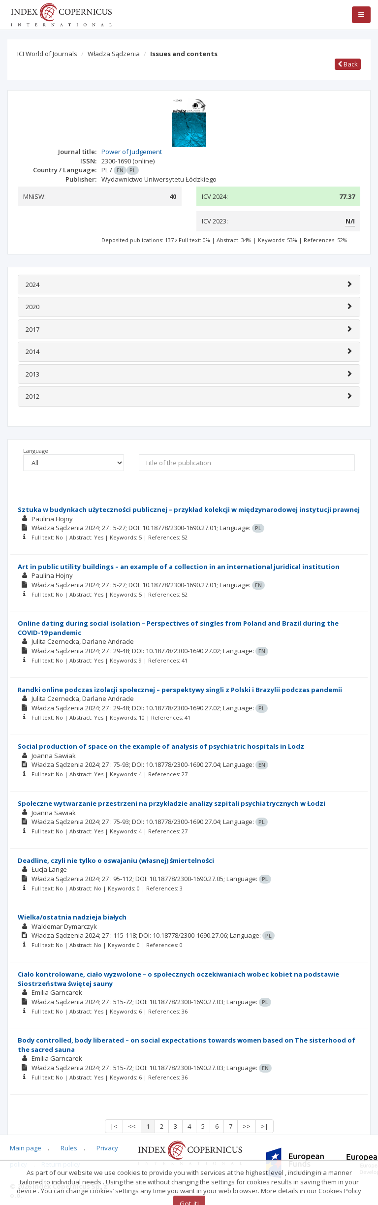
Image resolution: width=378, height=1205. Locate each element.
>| (264, 1126)
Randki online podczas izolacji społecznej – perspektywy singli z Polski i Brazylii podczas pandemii (180, 689)
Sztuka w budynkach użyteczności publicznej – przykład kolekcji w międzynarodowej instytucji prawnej (189, 509)
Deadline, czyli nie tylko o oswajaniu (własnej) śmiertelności (116, 860)
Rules (69, 1147)
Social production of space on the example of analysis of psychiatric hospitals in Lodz (161, 746)
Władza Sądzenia (114, 53)
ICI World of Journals (47, 53)
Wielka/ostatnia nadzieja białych (72, 917)
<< (132, 1126)
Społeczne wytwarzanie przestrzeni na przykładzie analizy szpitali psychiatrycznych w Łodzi (171, 803)
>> (247, 1126)
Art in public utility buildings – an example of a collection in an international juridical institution (179, 566)
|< (114, 1126)
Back (348, 64)
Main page (25, 1147)
